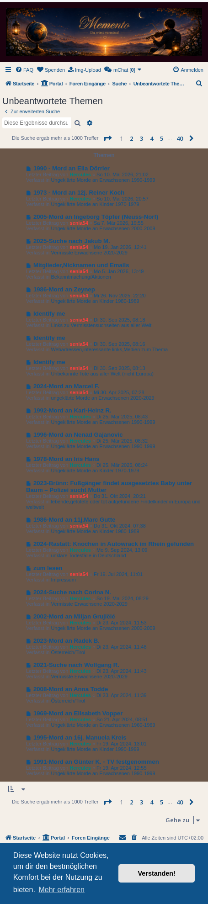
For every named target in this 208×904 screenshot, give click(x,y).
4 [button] (151, 138)
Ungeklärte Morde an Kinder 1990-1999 (95, 749)
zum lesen (48, 568)
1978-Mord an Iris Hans (66, 458)
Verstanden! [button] (157, 873)
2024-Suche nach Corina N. (72, 592)
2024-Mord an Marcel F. (66, 386)
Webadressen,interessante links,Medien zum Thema (109, 349)
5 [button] (161, 138)
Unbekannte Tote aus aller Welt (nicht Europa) (102, 373)
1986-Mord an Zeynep (64, 289)
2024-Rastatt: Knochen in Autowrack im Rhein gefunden (113, 543)
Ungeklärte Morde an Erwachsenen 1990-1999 (103, 180)
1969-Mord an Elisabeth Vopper (78, 713)
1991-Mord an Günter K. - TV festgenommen (96, 761)
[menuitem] (24, 69)
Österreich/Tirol (68, 652)
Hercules (80, 174)
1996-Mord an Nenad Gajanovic (78, 434)
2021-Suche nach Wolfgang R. (76, 664)
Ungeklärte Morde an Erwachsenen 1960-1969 (103, 725)
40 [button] (179, 138)
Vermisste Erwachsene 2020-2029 (89, 252)
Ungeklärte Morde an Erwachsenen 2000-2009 (103, 228)
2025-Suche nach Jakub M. (71, 241)
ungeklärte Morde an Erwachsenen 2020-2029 (102, 398)
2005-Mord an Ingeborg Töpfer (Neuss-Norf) (95, 216)
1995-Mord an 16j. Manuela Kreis (80, 737)
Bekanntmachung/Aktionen (81, 277)
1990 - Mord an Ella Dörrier (71, 168)
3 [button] (141, 138)
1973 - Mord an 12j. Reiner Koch (78, 192)
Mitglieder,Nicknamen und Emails (81, 265)
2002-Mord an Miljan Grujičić (74, 616)
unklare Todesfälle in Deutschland (88, 555)
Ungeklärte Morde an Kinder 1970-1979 (95, 204)
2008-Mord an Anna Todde (70, 689)
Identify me (49, 313)
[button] (107, 138)
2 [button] (131, 138)
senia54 (78, 223)
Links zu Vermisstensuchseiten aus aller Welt (101, 325)
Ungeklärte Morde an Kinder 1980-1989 (95, 301)
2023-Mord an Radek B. (66, 640)
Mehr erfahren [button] (61, 889)
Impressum (63, 579)
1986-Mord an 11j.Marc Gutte (74, 519)
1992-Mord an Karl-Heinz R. (72, 410)
